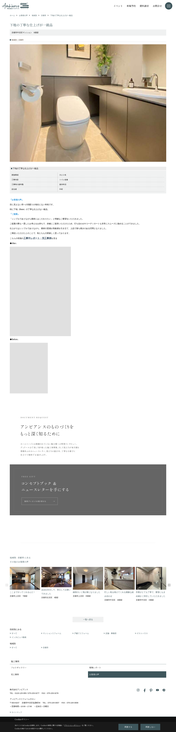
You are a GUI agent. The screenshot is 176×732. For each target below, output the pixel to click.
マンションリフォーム (52, 633)
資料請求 (144, 5)
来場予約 (131, 5)
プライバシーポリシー (72, 725)
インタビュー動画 (19, 637)
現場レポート (95, 667)
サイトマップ (17, 712)
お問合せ (157, 5)
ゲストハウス (142, 633)
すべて (14, 633)
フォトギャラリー (19, 667)
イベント (118, 5)
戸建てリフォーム (81, 633)
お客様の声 (94, 674)
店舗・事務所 (110, 633)
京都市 (45, 647)
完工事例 (15, 674)
